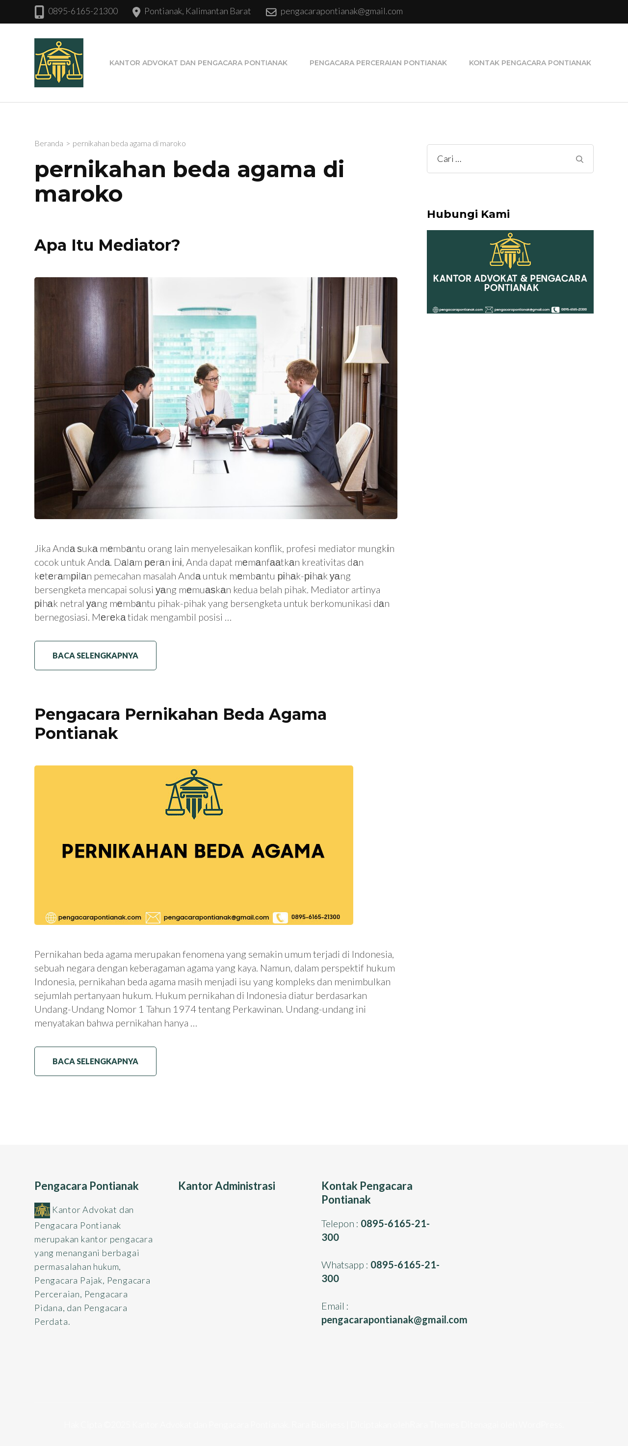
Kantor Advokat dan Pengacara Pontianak (198, 62)
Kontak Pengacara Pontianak (530, 62)
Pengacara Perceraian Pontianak (378, 62)
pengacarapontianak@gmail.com (342, 10)
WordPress (540, 1424)
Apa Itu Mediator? (107, 245)
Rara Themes (434, 1424)
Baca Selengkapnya (95, 655)
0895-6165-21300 (83, 10)
